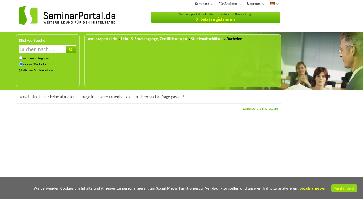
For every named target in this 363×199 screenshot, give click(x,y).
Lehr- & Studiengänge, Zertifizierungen (154, 38)
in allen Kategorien (36, 58)
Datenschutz (252, 108)
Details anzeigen (313, 188)
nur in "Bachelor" (35, 64)
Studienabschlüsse (207, 38)
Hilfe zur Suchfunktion (37, 70)
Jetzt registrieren (218, 19)
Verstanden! (344, 188)
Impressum (270, 108)
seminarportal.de (102, 38)
